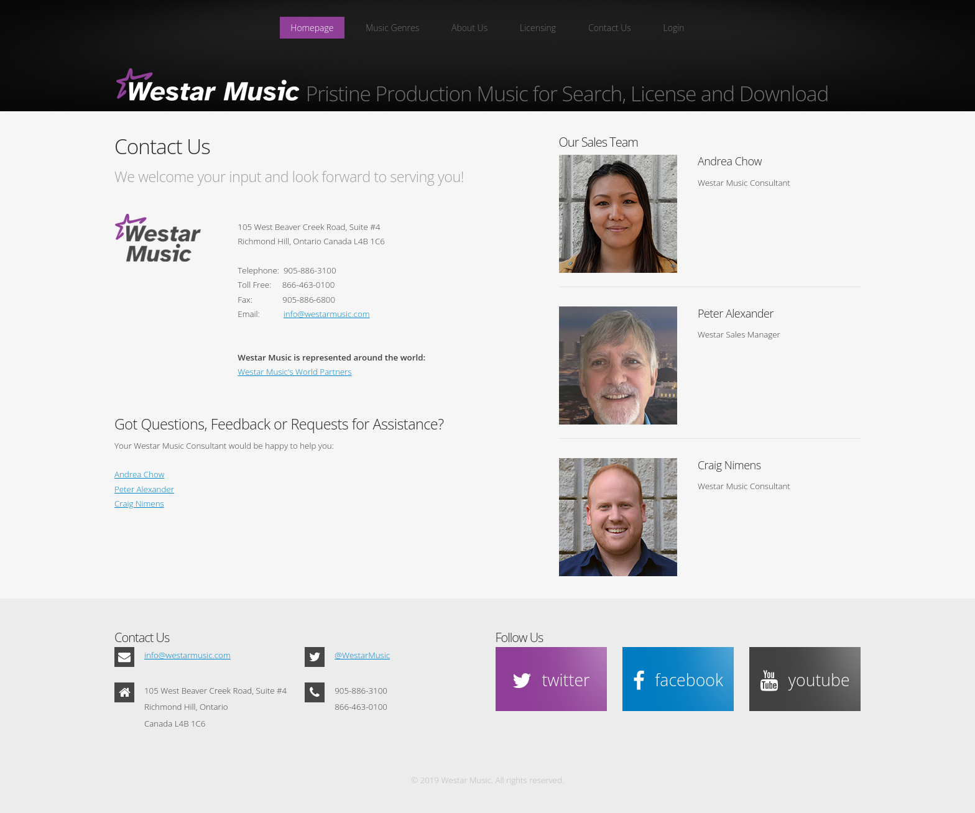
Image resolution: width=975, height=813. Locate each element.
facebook (689, 680)
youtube (819, 680)
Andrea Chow (139, 474)
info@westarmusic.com (327, 313)
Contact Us (609, 28)
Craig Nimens (139, 503)
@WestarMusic (362, 655)
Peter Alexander (144, 489)
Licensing (538, 28)
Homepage (311, 28)
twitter (565, 680)
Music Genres (392, 28)
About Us (469, 28)
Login (674, 28)
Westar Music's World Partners (294, 371)
